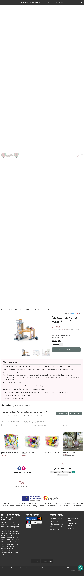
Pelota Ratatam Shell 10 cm (71, 452)
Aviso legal (14, 568)
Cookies (34, 568)
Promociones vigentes (73, 519)
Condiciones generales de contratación (49, 568)
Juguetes (35, 561)
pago (66, 329)
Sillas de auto (47, 561)
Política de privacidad (25, 568)
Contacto (71, 528)
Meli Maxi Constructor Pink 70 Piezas (10, 453)
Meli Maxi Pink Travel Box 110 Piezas (30, 453)
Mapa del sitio (6, 568)
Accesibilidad (66, 568)
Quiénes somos (56, 521)
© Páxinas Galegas (76, 570)
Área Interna (75, 568)
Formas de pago (57, 524)
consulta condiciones (21, 486)
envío (61, 329)
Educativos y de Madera (75, 422)
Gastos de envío (57, 527)
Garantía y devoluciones (56, 531)
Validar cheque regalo (73, 524)
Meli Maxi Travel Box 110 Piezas (52, 452)
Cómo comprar (56, 518)
